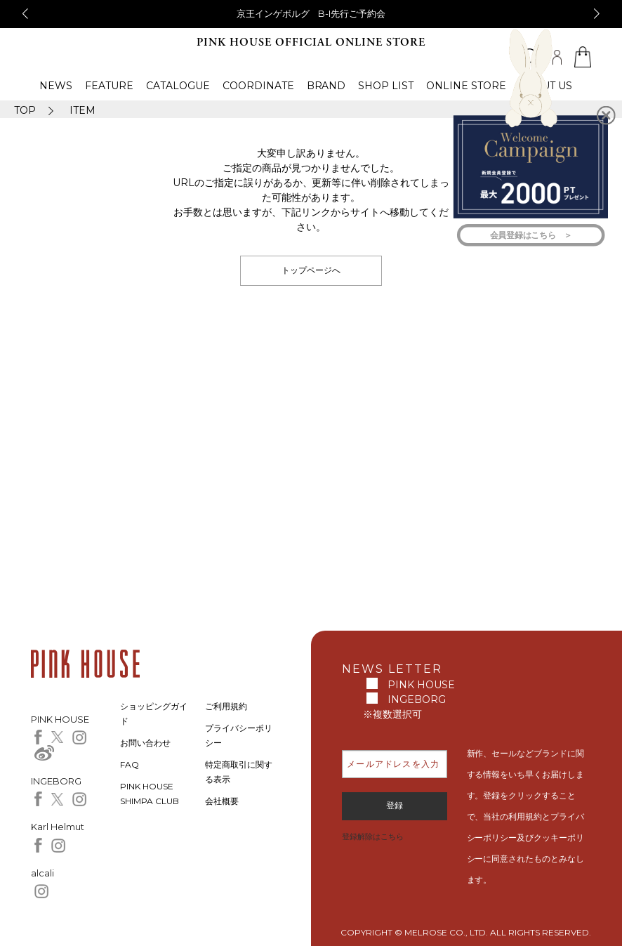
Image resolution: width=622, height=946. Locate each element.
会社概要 (222, 801)
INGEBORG (417, 699)
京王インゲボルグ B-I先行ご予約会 (311, 13)
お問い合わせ (145, 742)
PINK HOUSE (421, 684)
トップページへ (311, 270)
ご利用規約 (226, 706)
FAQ (129, 764)
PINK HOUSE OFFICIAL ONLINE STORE (311, 42)
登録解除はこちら (373, 836)
